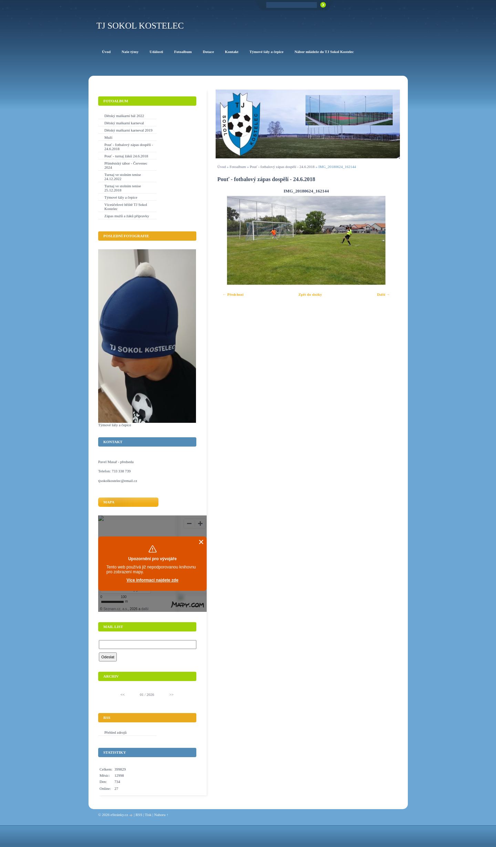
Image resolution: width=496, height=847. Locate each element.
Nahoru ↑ (161, 815)
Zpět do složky (310, 294)
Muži (108, 137)
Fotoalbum (237, 167)
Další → (383, 294)
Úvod (221, 167)
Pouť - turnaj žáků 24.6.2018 (126, 156)
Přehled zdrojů (115, 732)
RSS (138, 815)
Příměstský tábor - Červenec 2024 (125, 165)
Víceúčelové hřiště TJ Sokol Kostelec (125, 206)
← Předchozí (233, 294)
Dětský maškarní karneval (124, 123)
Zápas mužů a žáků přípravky (126, 216)
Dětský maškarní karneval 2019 (128, 130)
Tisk (148, 815)
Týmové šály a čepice (120, 197)
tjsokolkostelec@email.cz (117, 481)
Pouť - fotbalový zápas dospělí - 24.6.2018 (282, 167)
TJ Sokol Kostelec (140, 26)
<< (123, 694)
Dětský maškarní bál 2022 (124, 116)
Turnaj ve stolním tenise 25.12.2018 (122, 188)
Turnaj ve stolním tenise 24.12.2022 (122, 176)
